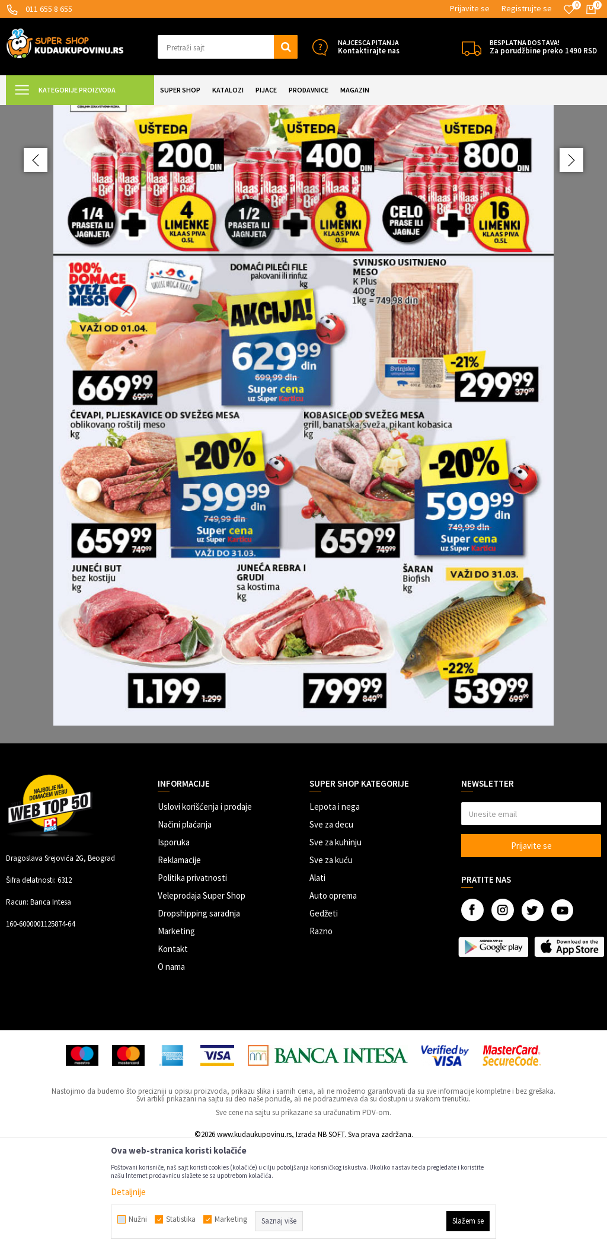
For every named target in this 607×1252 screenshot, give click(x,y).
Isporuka (174, 947)
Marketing (176, 1035)
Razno (321, 1035)
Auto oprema (333, 1000)
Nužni (138, 1219)
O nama (171, 1071)
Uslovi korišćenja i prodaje (205, 911)
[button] (228, 47)
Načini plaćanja (185, 929)
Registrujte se (526, 8)
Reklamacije (179, 964)
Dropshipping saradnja (199, 1018)
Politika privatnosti (192, 982)
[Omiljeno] (569, 9)
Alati (317, 982)
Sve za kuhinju (335, 947)
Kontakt (173, 1053)
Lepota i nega (334, 911)
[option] (303, 477)
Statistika (181, 1219)
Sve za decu (331, 929)
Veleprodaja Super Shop (201, 1000)
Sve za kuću (331, 964)
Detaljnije (128, 1191)
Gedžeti (323, 1018)
